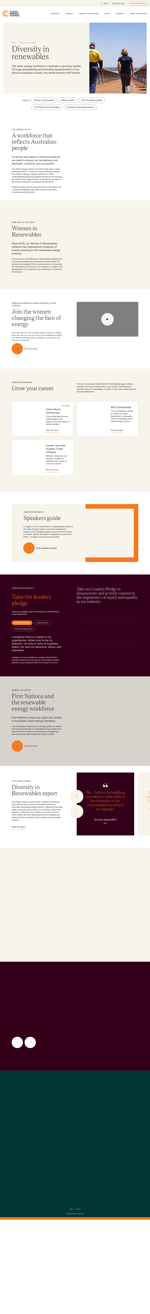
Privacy (78, 1209)
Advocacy (56, 14)
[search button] (104, 3)
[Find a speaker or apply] (41, 548)
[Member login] (118, 3)
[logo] (11, 13)
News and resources (139, 14)
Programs (70, 14)
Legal (71, 1209)
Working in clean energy (89, 14)
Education (121, 14)
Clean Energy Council (74, 1213)
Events (108, 14)
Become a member (138, 3)
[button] (30, 1042)
